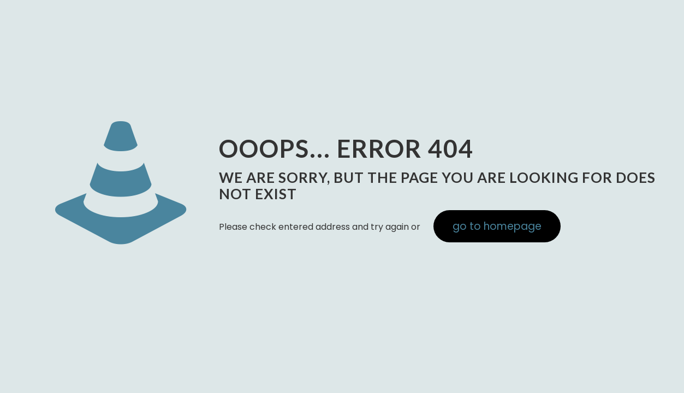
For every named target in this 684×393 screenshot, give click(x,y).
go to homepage (497, 226)
